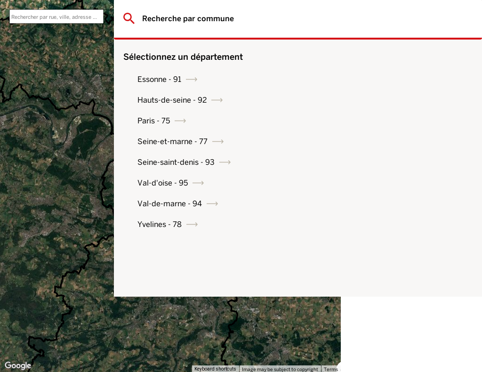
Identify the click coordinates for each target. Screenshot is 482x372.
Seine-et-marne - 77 (399, 141)
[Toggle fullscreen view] (326, 14)
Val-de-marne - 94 (396, 203)
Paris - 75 (380, 120)
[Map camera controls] (326, 317)
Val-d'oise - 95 (389, 182)
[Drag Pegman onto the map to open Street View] (326, 351)
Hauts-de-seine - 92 (399, 100)
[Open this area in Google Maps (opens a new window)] (17, 366)
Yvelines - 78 (386, 224)
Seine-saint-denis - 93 (403, 162)
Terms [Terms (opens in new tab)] (331, 369)
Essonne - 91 (386, 79)
